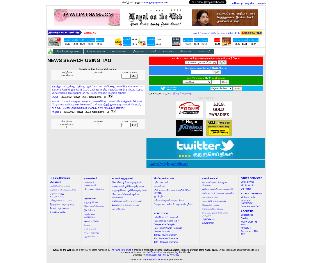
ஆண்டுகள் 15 (91, 236)
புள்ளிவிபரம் (118, 209)
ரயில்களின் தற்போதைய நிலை (169, 200)
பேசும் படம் (90, 228)
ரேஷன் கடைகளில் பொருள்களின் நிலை (173, 204)
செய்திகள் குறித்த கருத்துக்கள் (127, 182)
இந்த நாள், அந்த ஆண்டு (62, 204)
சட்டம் (87, 225)
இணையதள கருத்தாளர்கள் (125, 205)
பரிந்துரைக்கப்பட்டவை (61, 200)
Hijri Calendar (208, 219)
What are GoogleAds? (247, 201)
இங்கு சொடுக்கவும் (183, 93)
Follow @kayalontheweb (248, 3)
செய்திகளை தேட (58, 212)
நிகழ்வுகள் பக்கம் (210, 205)
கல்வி (153, 51)
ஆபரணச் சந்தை (210, 197)
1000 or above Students (165, 235)
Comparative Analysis (164, 224)
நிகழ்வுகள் (138, 51)
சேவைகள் (185, 51)
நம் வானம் (168, 51)
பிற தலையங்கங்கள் (94, 189)
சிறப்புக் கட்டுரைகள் (94, 206)
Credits (244, 218)
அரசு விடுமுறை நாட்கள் (214, 201)
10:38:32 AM (90, 33)
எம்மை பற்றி (204, 51)
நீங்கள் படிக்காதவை (60, 208)
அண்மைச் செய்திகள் (60, 186)
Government (208, 223)
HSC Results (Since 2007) (167, 221)
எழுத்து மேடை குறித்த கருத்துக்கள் (129, 190)
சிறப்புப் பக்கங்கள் (96, 51)
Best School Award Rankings (168, 228)
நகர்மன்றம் (159, 186)
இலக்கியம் (89, 210)
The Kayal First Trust (121, 250)
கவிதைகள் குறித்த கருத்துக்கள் (127, 201)
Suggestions (247, 215)
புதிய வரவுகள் (161, 182)
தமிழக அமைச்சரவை (212, 209)
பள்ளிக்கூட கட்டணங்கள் (166, 217)
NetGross (174, 255)
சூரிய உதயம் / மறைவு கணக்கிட (218, 189)
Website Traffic (248, 197)
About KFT (246, 228)
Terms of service (159, 252)
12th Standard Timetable (166, 238)
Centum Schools (162, 231)
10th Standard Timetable (166, 242)
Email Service (247, 182)
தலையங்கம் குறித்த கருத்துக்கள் (128, 186)
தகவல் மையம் (119, 51)
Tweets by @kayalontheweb (169, 164)
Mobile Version (248, 185)
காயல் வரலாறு (91, 232)
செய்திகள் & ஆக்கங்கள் (68, 51)
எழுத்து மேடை (91, 202)
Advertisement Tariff (250, 206)
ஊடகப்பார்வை (91, 221)
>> (60, 178)
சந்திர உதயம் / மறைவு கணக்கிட (218, 193)
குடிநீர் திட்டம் (161, 196)
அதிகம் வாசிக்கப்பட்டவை (63, 189)
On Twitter (246, 189)
